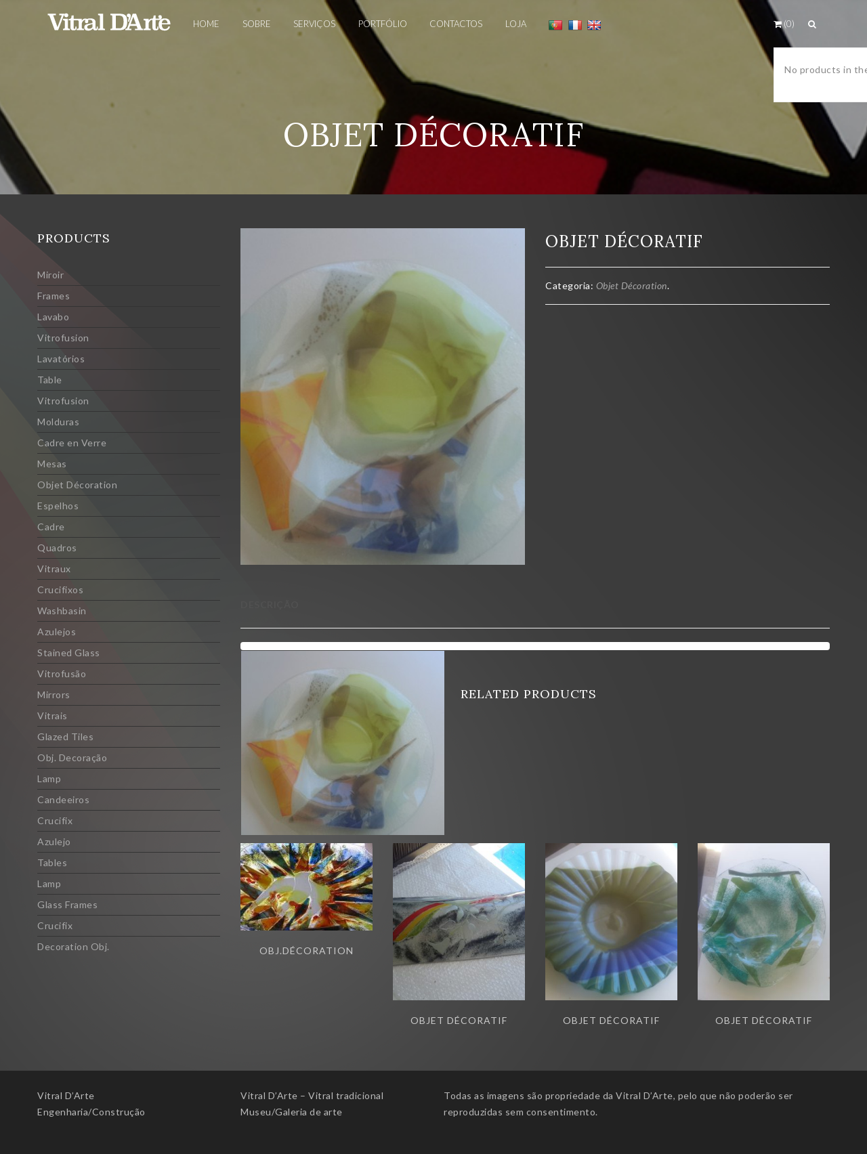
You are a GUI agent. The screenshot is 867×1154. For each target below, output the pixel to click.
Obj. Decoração (72, 757)
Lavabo (53, 316)
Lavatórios (61, 358)
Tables (52, 862)
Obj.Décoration (306, 950)
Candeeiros (63, 799)
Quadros (57, 547)
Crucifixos (60, 589)
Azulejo (54, 841)
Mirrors (53, 694)
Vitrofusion (63, 337)
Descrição (269, 604)
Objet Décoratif (611, 1020)
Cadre (51, 526)
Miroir (50, 274)
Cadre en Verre (71, 442)
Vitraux (54, 568)
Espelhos (58, 505)
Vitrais (52, 715)
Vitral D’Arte (66, 1095)
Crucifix (54, 820)
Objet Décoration (77, 484)
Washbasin (62, 610)
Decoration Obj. (73, 946)
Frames (53, 295)
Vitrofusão (61, 673)
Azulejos (56, 631)
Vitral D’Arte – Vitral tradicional (311, 1095)
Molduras (58, 421)
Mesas (52, 463)
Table (49, 379)
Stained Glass (68, 652)
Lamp (49, 778)
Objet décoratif (458, 1020)
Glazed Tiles (65, 736)
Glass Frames (67, 904)
